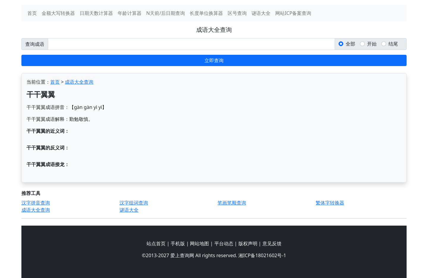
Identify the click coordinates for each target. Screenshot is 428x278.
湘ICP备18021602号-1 (262, 255)
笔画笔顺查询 (232, 202)
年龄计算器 (129, 13)
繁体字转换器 (330, 202)
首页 (32, 13)
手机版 (178, 243)
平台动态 (223, 243)
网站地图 (199, 243)
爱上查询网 (182, 255)
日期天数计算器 (96, 13)
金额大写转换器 (58, 13)
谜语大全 (260, 13)
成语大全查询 (79, 82)
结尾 (393, 43)
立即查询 (214, 60)
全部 (350, 43)
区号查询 (237, 13)
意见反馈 (271, 243)
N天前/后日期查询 (165, 13)
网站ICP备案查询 (293, 13)
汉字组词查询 (133, 202)
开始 (372, 43)
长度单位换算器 (206, 13)
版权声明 (247, 243)
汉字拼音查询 (35, 202)
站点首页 (156, 243)
